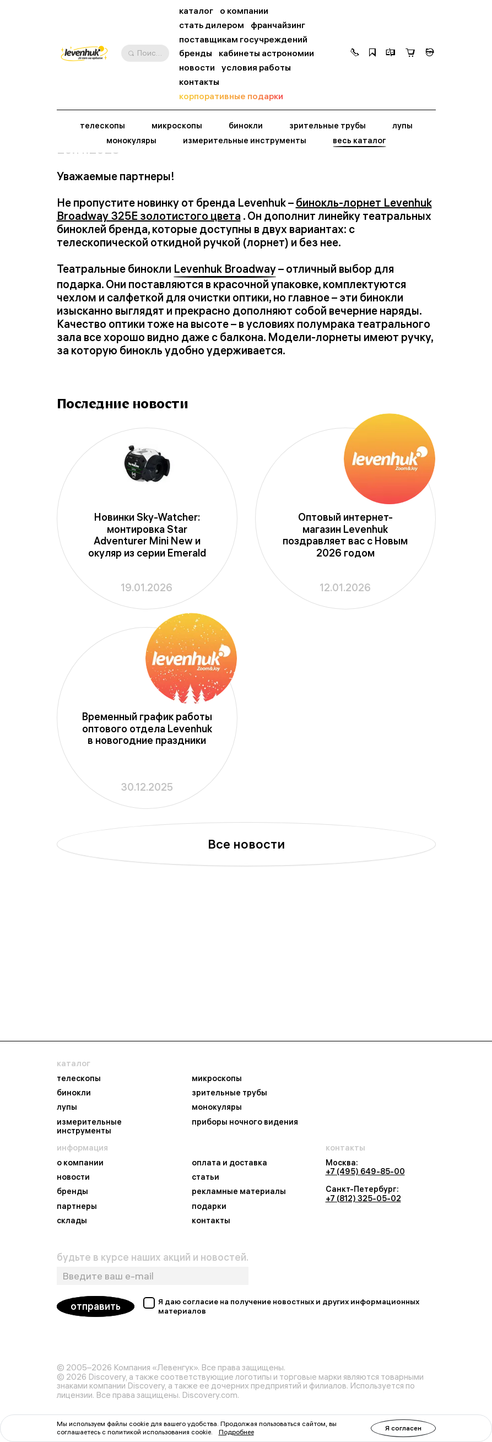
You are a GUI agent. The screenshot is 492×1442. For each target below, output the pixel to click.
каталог (196, 11)
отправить (96, 1306)
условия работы (256, 67)
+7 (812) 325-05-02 (363, 1198)
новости (197, 67)
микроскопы (177, 126)
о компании (244, 11)
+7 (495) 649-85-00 (365, 1171)
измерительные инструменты (244, 140)
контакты (199, 82)
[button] (355, 53)
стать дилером (211, 25)
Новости (112, 174)
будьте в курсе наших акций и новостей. (152, 1257)
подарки (209, 1206)
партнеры (77, 1206)
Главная (71, 174)
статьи (205, 1177)
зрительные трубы (327, 126)
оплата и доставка (229, 1162)
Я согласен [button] (403, 1428)
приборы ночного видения (245, 1121)
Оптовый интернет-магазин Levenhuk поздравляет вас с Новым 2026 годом (345, 657)
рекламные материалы (239, 1191)
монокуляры (131, 140)
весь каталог (359, 140)
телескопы (102, 126)
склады (72, 1220)
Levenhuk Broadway (225, 391)
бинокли (246, 126)
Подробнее (236, 1432)
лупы (402, 126)
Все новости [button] (246, 966)
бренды (195, 53)
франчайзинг (278, 25)
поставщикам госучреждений (243, 39)
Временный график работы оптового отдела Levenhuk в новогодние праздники (147, 851)
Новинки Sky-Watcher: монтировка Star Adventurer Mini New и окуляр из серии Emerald (147, 657)
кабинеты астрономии (266, 53)
